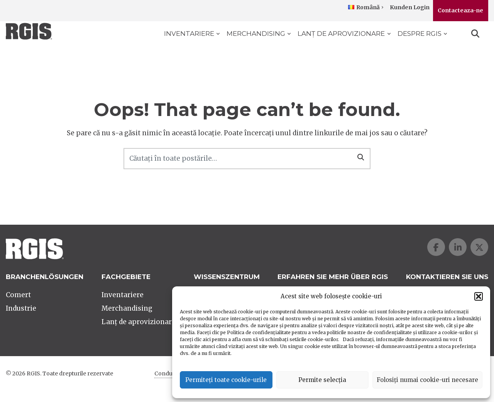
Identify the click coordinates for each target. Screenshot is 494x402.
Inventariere (189, 33)
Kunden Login (410, 7)
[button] (478, 296)
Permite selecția (322, 379)
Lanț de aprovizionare (341, 33)
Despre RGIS (420, 33)
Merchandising (256, 33)
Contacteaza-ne (460, 10)
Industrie (21, 308)
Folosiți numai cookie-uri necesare (427, 379)
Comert (18, 295)
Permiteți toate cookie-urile (226, 379)
